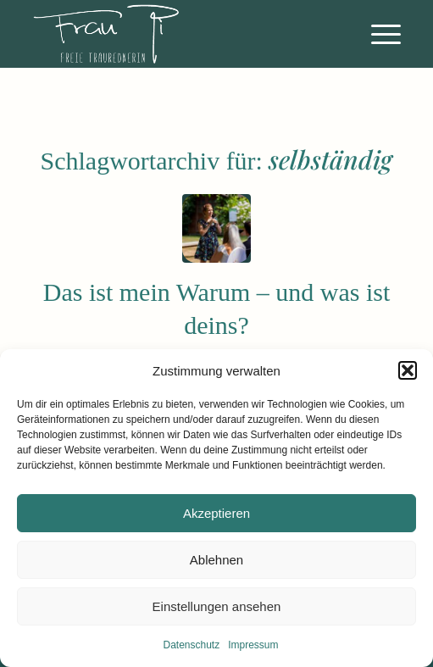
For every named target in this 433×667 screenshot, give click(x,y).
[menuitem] (377, 34)
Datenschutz (191, 645)
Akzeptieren (216, 513)
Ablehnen (216, 560)
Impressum (253, 645)
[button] (407, 370)
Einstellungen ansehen (217, 606)
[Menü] (377, 34)
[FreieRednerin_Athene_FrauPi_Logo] (179, 34)
